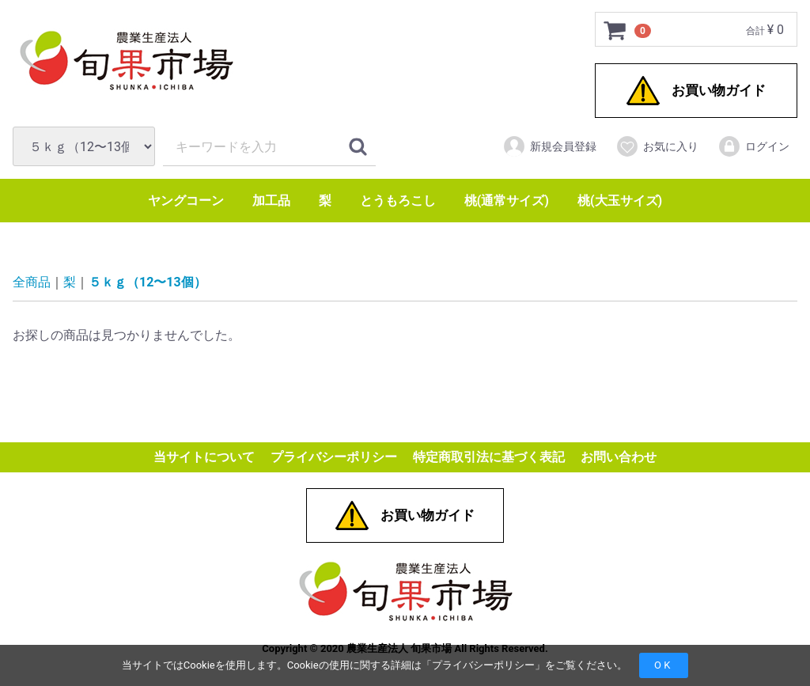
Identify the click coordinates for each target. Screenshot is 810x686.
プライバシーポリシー (483, 665)
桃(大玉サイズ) (619, 200)
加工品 (271, 200)
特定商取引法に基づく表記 (489, 457)
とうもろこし (398, 200)
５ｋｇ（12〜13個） (147, 282)
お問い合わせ (619, 457)
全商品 (32, 282)
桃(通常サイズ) (506, 200)
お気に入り (656, 146)
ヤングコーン (186, 200)
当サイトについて (204, 457)
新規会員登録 (549, 146)
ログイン (753, 146)
